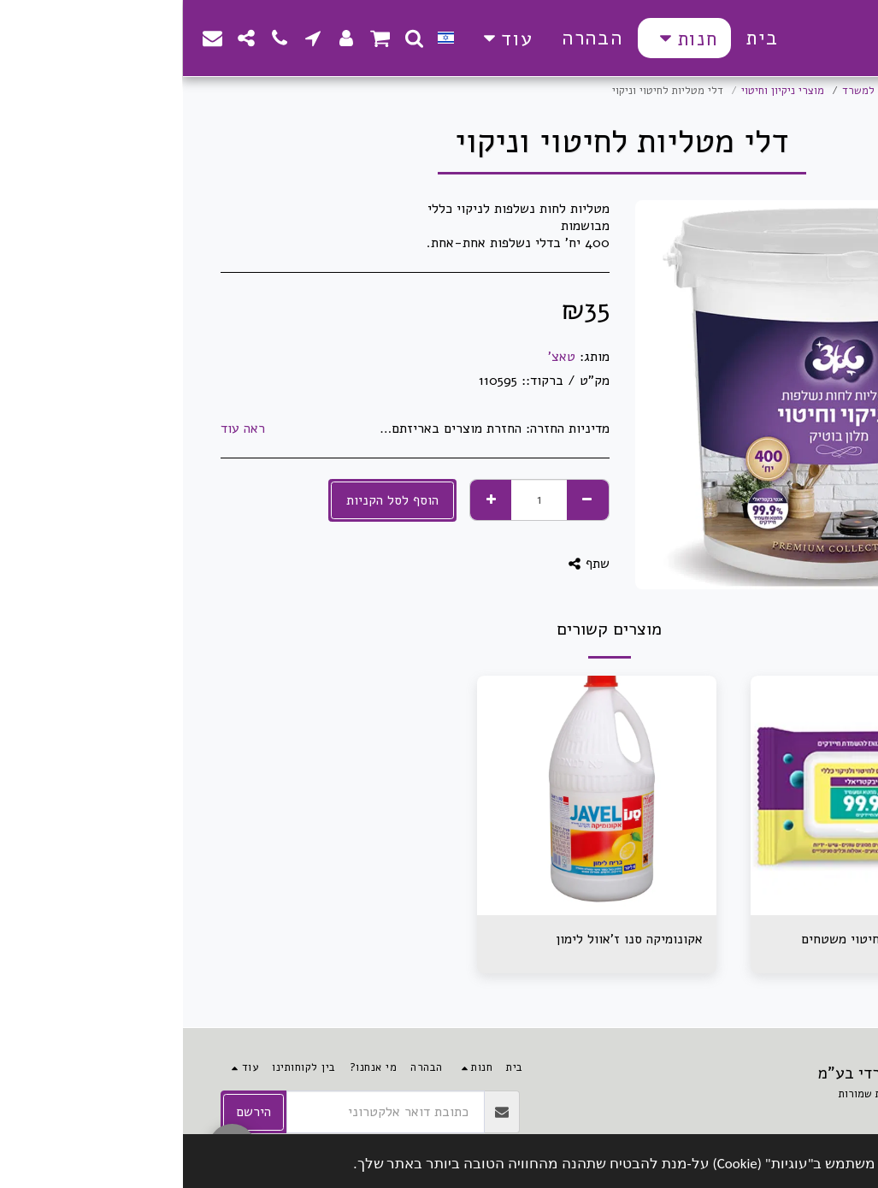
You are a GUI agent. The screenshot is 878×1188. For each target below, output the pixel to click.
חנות (798, 90)
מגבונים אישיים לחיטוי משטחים (705, 939)
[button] (231, 38)
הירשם (70, 1111)
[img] (687, 795)
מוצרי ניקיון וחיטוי (599, 90)
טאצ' (378, 356)
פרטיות (744, 1113)
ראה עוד (60, 428)
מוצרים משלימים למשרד (714, 90)
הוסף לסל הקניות (209, 500)
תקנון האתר (816, 1113)
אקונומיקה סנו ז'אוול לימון (446, 939)
